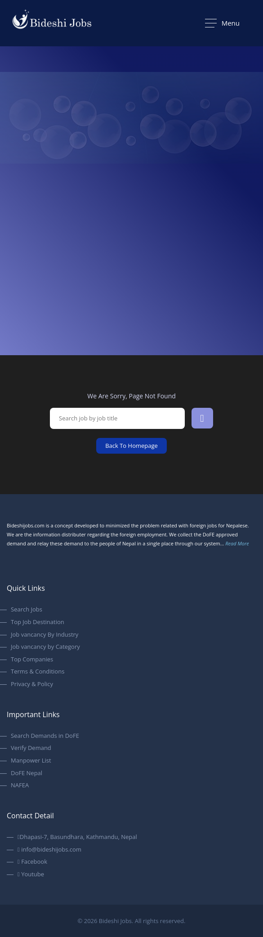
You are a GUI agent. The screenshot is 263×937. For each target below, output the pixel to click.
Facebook (32, 862)
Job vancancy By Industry (44, 634)
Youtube (31, 874)
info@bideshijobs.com (49, 849)
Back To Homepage (131, 446)
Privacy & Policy (32, 684)
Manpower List (31, 760)
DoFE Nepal (26, 773)
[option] (131, 197)
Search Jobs (26, 609)
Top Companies (32, 659)
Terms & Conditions (37, 671)
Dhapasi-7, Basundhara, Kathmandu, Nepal (77, 837)
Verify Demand (31, 748)
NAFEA (20, 785)
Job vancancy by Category (45, 647)
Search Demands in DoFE (45, 736)
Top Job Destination (37, 622)
